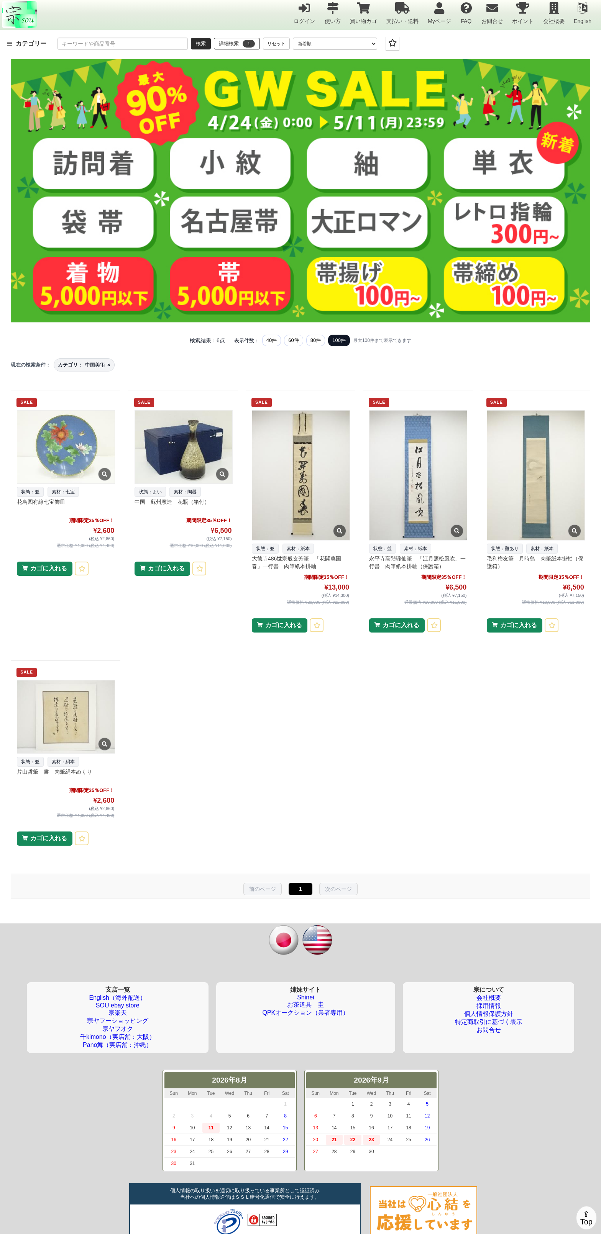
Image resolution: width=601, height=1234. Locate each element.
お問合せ (492, 12)
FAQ (466, 12)
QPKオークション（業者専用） (306, 1012)
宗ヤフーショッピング (117, 1020)
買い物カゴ (363, 12)
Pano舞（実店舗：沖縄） (117, 1045)
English (582, 12)
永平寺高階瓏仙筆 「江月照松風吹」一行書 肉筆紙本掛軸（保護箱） (417, 562)
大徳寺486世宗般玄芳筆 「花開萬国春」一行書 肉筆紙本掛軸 (296, 562)
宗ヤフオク (117, 1028)
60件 (293, 340)
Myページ (439, 12)
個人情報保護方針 (488, 1014)
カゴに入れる (48, 568)
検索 (201, 43)
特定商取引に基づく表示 (488, 1022)
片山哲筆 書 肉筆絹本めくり (54, 772)
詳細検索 (237, 44)
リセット (276, 43)
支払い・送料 (402, 12)
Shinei (305, 997)
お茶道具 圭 (305, 1004)
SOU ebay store (118, 1005)
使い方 (333, 12)
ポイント (523, 12)
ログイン (304, 12)
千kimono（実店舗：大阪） (117, 1037)
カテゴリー (26, 43)
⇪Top (586, 1218)
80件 (315, 340)
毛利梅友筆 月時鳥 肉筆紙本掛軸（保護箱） (535, 562)
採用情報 (488, 1005)
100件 (339, 340)
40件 (271, 340)
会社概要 (554, 12)
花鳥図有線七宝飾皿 (41, 502)
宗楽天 (117, 1012)
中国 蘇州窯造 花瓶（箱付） (172, 502)
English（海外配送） (117, 997)
